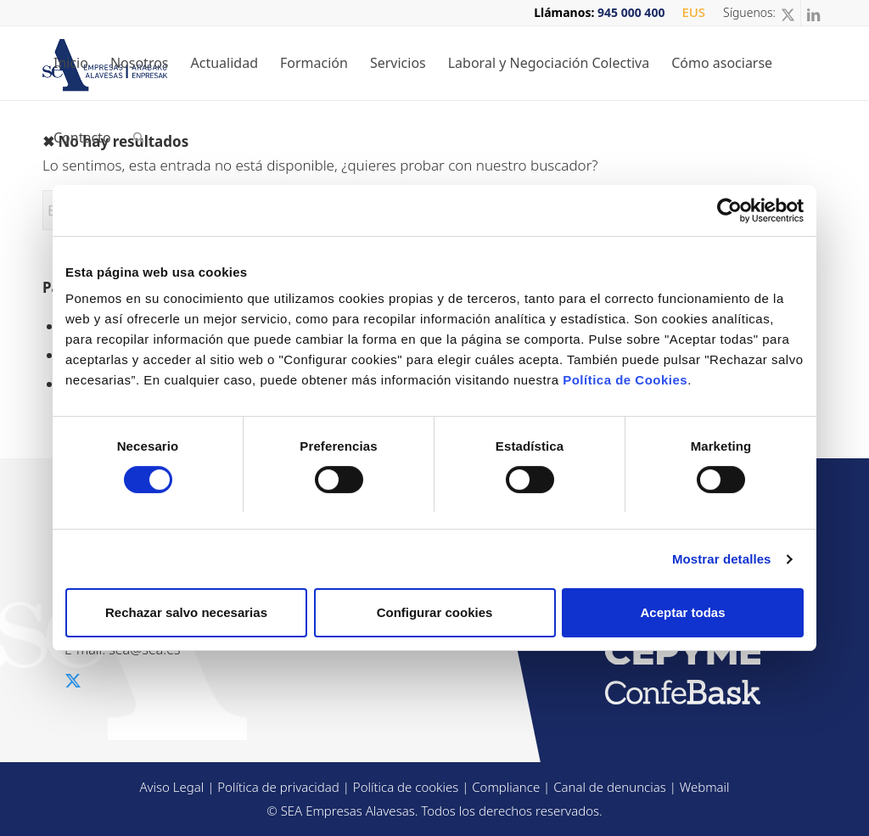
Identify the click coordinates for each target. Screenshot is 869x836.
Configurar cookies (435, 612)
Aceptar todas (682, 612)
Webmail (705, 786)
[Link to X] (788, 12)
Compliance (506, 786)
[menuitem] (689, 13)
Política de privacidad (278, 786)
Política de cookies (406, 786)
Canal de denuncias (609, 786)
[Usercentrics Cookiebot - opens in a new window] (729, 210)
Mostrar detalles (721, 559)
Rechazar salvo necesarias (186, 612)
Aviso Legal (171, 786)
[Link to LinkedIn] (814, 12)
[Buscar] (138, 137)
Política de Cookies (625, 380)
